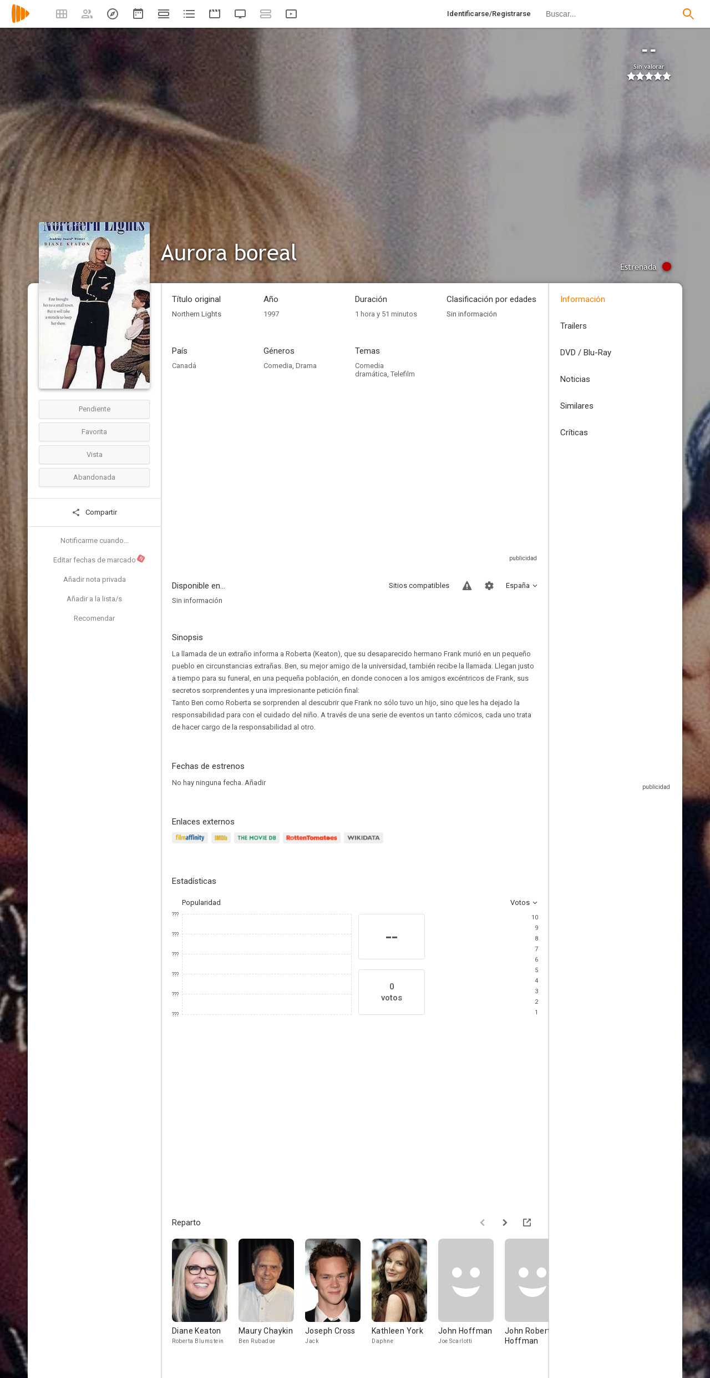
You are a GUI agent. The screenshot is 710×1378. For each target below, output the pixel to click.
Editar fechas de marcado (99, 559)
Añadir (255, 782)
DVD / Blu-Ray (585, 353)
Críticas (574, 432)
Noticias (575, 379)
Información (582, 299)
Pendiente (94, 409)
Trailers (573, 326)
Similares (577, 406)
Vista (95, 454)
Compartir (94, 512)
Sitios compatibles (419, 585)
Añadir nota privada (94, 579)
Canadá (184, 365)
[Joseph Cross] (338, 1297)
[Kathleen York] (405, 1297)
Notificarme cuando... (94, 540)
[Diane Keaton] (205, 1297)
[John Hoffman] (471, 1297)
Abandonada (94, 477)
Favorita (94, 432)
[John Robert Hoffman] (538, 1297)
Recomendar (94, 618)
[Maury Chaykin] (272, 1297)
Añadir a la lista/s (94, 599)
